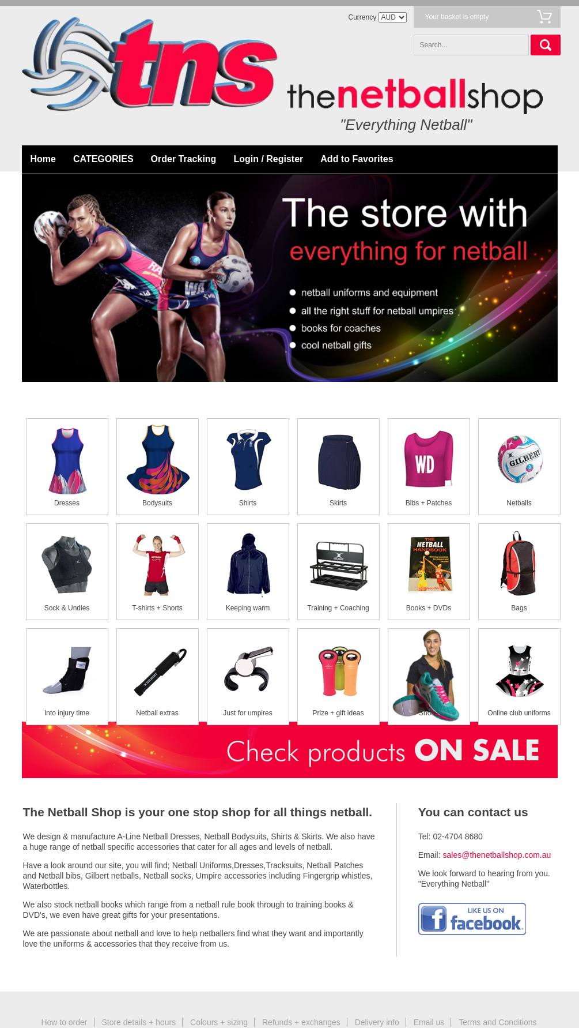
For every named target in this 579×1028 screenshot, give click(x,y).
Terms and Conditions (497, 1022)
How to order (64, 1022)
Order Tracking (184, 159)
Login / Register (268, 159)
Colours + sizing (219, 1022)
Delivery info (377, 1022)
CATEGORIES (103, 159)
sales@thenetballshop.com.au (497, 855)
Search (546, 45)
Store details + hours (138, 1022)
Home (43, 159)
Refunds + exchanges (301, 1022)
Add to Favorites (356, 159)
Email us (429, 1022)
